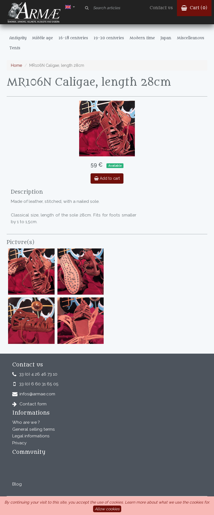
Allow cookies (107, 509)
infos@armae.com (37, 393)
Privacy (19, 442)
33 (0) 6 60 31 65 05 (39, 383)
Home (16, 65)
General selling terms (33, 429)
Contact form (33, 403)
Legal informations (31, 435)
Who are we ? (26, 422)
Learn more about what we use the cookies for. (167, 502)
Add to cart (107, 178)
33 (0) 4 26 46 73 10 (38, 374)
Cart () (194, 8)
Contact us (161, 8)
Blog (17, 484)
